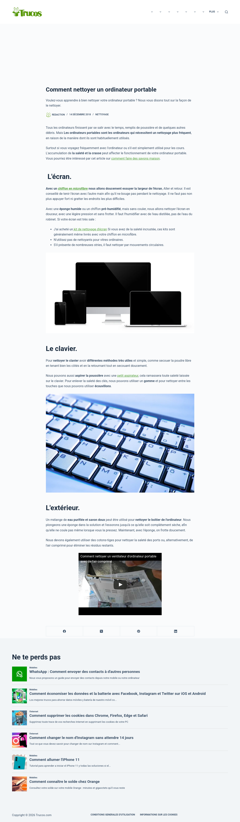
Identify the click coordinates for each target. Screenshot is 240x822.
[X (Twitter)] (101, 631)
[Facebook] (64, 631)
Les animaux (156, 11)
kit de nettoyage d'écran (90, 229)
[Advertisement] (120, 53)
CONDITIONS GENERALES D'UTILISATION (113, 814)
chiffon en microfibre (73, 188)
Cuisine (199, 11)
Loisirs (73, 11)
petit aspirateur (127, 375)
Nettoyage (102, 114)
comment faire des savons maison (135, 158)
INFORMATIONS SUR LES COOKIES (158, 814)
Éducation (179, 11)
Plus (214, 11)
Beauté (136, 11)
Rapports (116, 11)
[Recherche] (226, 11)
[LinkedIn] (175, 631)
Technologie (93, 11)
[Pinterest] (138, 631)
